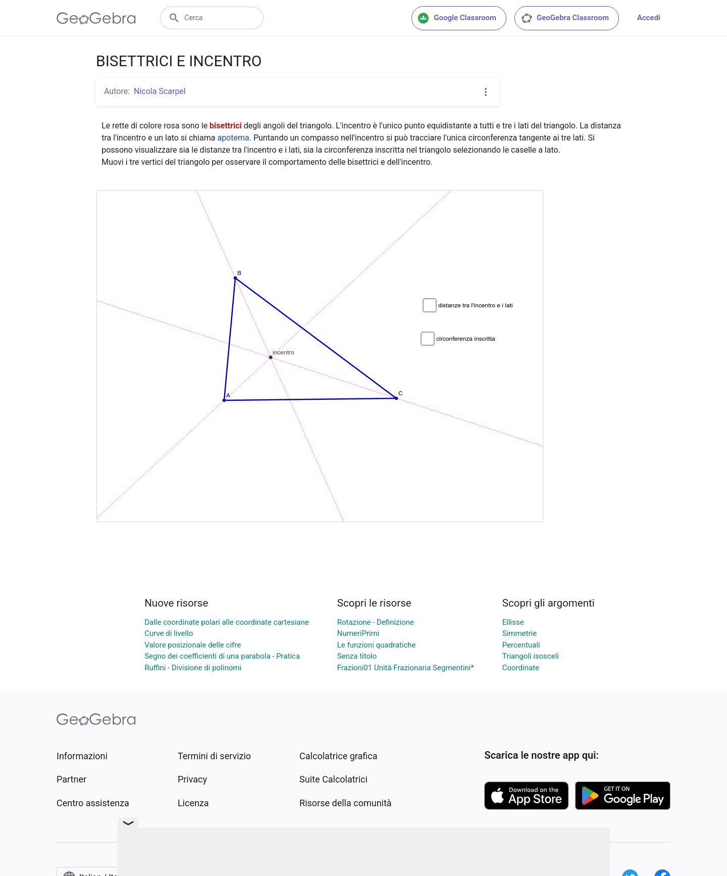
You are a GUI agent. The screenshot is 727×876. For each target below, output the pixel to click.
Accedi (648, 17)
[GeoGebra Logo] (96, 18)
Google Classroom (457, 18)
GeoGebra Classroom (565, 18)
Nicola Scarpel (160, 91)
